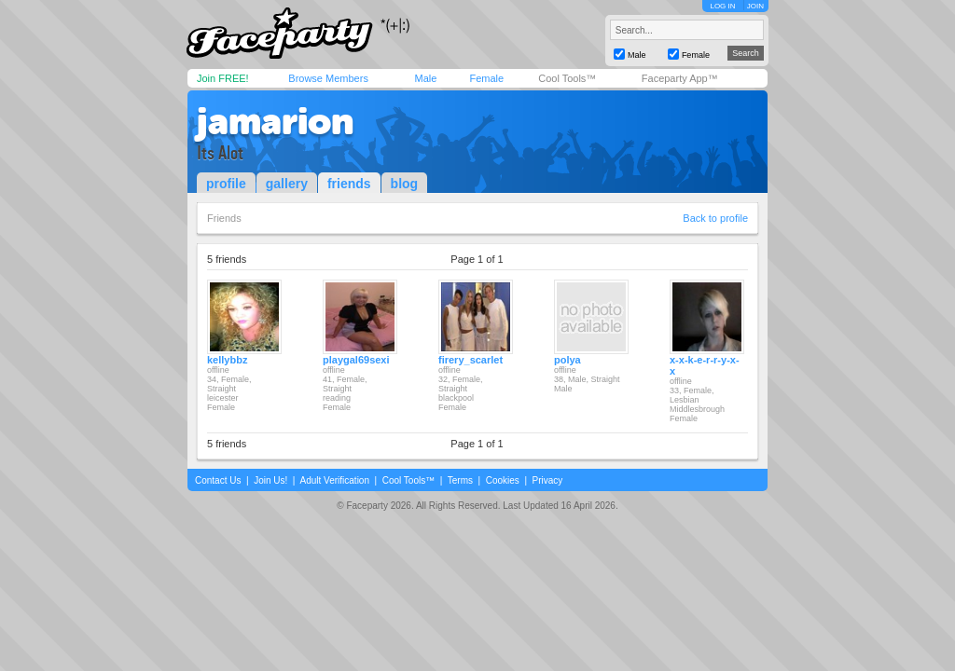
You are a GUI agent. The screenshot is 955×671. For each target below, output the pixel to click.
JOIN (755, 6)
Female (486, 78)
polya (567, 359)
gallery (287, 183)
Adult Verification (334, 480)
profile (226, 183)
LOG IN (722, 6)
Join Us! (270, 480)
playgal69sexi (356, 359)
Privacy (548, 480)
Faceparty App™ (680, 78)
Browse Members (328, 78)
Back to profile (715, 218)
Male (425, 78)
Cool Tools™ (567, 78)
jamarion (275, 121)
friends (349, 183)
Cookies (502, 480)
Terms (460, 480)
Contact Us (218, 480)
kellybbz (227, 359)
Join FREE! (223, 78)
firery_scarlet (470, 359)
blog (405, 183)
